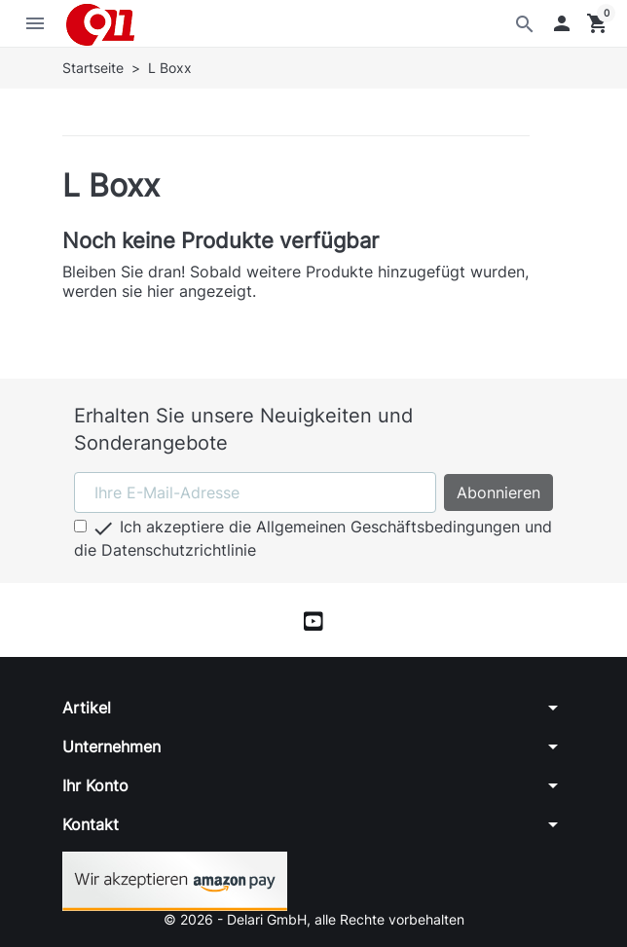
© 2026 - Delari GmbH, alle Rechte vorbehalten (314, 919)
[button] (561, 23)
